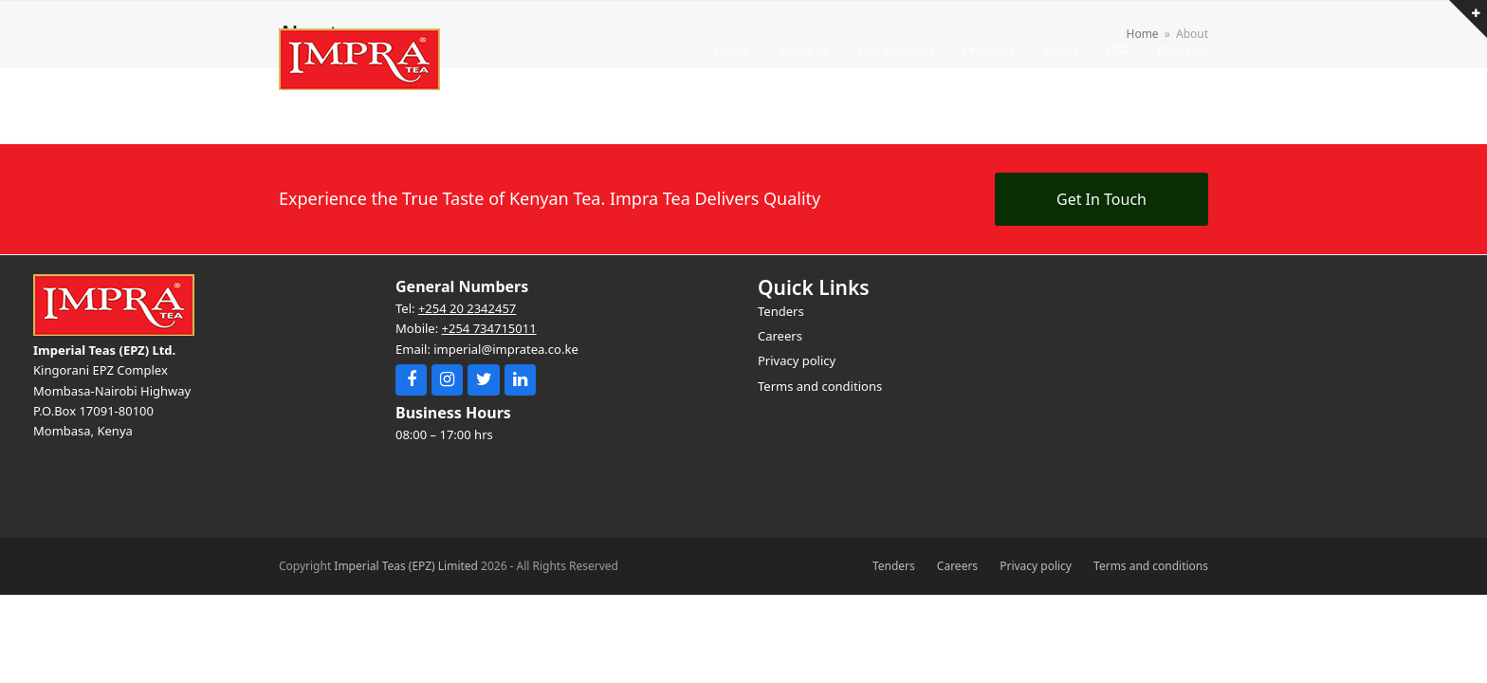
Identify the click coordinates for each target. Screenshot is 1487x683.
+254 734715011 (489, 328)
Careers (957, 566)
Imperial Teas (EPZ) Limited (406, 566)
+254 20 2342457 (467, 308)
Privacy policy (1036, 566)
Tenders (893, 566)
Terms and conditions (1150, 566)
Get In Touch (1101, 199)
